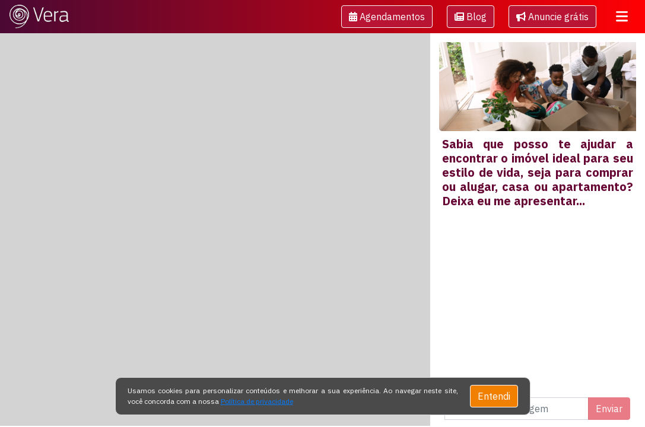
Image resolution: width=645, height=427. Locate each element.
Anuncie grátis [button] (552, 17)
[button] (387, 16)
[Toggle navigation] (622, 16)
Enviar (609, 409)
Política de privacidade (257, 401)
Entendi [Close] (494, 396)
